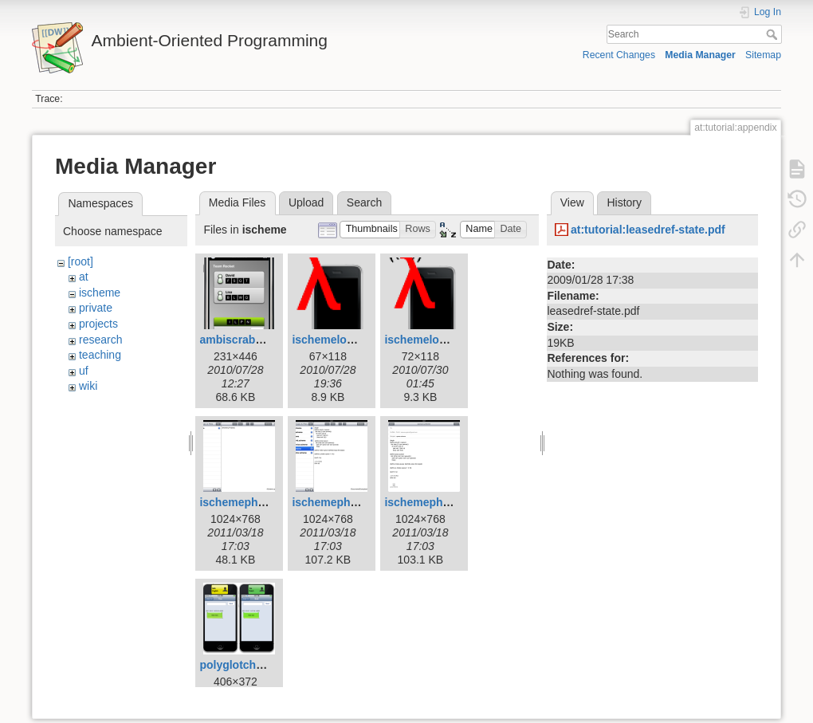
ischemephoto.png (248, 502)
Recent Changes (619, 55)
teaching (100, 354)
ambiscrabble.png (247, 339)
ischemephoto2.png (344, 502)
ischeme (99, 292)
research (100, 339)
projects (98, 323)
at (83, 276)
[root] (80, 261)
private (95, 307)
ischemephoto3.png (436, 502)
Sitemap (763, 55)
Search (773, 34)
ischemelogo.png (337, 339)
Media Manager (700, 55)
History (624, 202)
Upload (306, 202)
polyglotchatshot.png (255, 664)
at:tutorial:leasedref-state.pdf (648, 229)
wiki (88, 385)
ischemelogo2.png (433, 339)
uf (83, 370)
